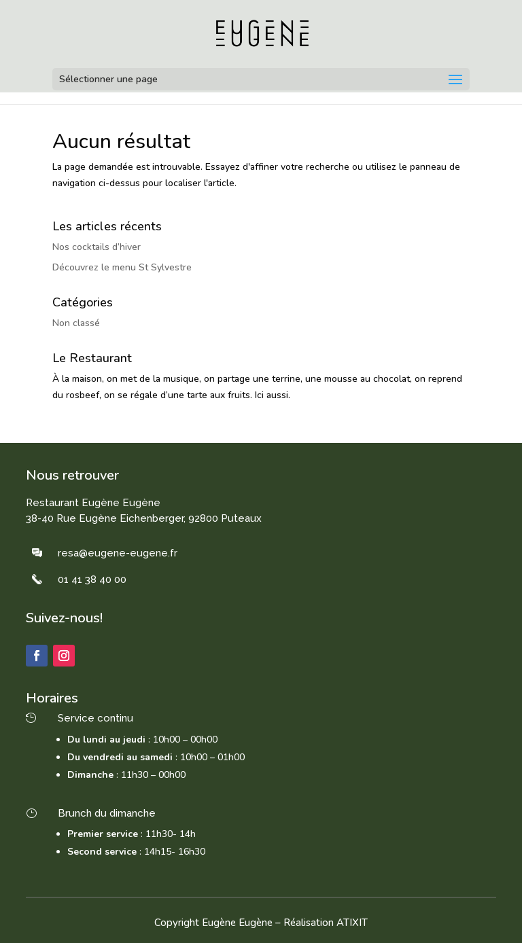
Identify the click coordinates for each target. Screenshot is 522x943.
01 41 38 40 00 (92, 579)
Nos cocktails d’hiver (96, 247)
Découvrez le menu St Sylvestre (122, 267)
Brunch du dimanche (107, 813)
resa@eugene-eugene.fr (117, 553)
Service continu (95, 718)
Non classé (76, 323)
